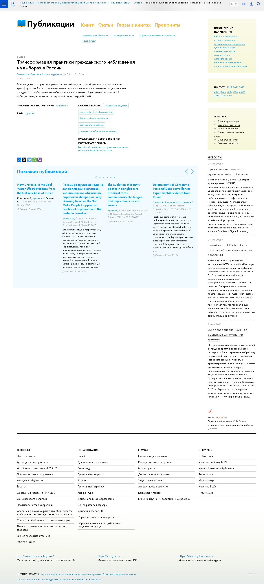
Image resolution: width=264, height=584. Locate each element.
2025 (241, 87)
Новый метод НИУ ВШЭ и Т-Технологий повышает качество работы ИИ (230, 250)
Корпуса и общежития (30, 480)
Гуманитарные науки (228, 121)
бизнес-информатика (225, 36)
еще (229, 95)
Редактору (251, 573)
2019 (216, 95)
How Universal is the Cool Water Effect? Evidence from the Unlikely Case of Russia (36, 189)
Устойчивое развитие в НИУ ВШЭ (37, 468)
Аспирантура (85, 492)
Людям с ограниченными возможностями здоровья (41, 528)
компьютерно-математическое (223, 56)
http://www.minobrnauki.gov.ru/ (35, 556)
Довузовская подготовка (93, 462)
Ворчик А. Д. (68, 218)
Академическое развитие (153, 486)
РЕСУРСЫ (206, 450)
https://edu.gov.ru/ (109, 556)
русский (30, 113)
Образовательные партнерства (96, 517)
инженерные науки (224, 51)
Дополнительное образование (96, 498)
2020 (242, 91)
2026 (235, 87)
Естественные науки (229, 124)
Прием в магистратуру (91, 486)
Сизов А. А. (158, 202)
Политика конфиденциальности (119, 574)
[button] (96, 177)
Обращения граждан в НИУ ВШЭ (36, 492)
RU (231, 4)
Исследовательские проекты (155, 462)
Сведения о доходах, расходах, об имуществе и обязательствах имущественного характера (45, 512)
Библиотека (206, 456)
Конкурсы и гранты (149, 492)
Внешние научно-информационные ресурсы (164, 498)
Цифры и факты (26, 456)
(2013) (103, 149)
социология (228, 66)
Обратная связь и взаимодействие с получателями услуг (99, 524)
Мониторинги (146, 468)
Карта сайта (95, 579)
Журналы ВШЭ (207, 486)
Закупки (21, 486)
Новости (215, 157)
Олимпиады (84, 468)
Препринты (167, 25)
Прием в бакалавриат (90, 474)
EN (236, 4)
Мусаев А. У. (38, 198)
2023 (223, 91)
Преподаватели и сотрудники (35, 474)
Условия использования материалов (81, 574)
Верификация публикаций (95, 35)
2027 (229, 87)
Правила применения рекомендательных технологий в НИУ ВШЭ (52, 579)
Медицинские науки (228, 128)
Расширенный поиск (124, 35)
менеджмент (235, 62)
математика (220, 62)
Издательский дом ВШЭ (213, 462)
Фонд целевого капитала (32, 498)
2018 (223, 95)
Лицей (81, 456)
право (217, 66)
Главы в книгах (134, 25)
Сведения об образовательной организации (43, 520)
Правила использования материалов (157, 35)
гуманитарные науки (225, 47)
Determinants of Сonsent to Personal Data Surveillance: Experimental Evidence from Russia (171, 191)
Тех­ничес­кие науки (228, 143)
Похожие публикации (42, 171)
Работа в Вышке (26, 542)
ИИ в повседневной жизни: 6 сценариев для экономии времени (227, 334)
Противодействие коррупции (35, 505)
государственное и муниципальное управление (229, 41)
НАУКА (143, 450)
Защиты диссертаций (150, 480)
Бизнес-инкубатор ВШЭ (92, 511)
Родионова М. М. (173, 202)
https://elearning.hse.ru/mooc (196, 556)
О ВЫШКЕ (24, 450)
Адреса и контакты (50, 574)
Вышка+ (82, 480)
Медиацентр (206, 480)
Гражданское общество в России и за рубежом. (40, 74)
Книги (88, 25)
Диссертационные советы (154, 474)
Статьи (105, 25)
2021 (235, 91)
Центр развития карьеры (92, 505)
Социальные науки (228, 139)
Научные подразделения (152, 456)
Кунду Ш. (112, 210)
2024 (217, 91)
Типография (206, 474)
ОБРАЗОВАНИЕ (88, 450)
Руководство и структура (32, 462)
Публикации (50, 23)
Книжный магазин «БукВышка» (216, 468)
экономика (241, 66)
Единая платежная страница (33, 535)
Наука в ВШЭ (89, 40)
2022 (229, 91)
